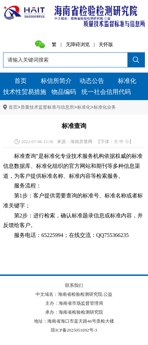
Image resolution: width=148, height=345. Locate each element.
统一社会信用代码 (106, 91)
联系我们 (74, 285)
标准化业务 (105, 107)
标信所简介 (56, 80)
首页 (20, 80)
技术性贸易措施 (24, 91)
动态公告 (91, 80)
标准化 (127, 80)
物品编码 (63, 91)
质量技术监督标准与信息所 (47, 107)
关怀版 (106, 44)
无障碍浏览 (78, 44)
